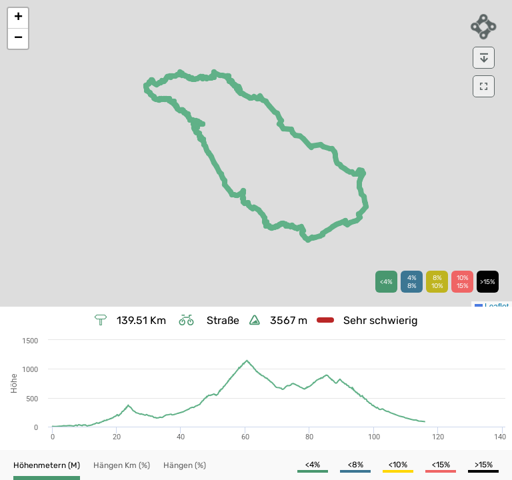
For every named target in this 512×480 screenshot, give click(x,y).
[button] (18, 18)
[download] (484, 58)
